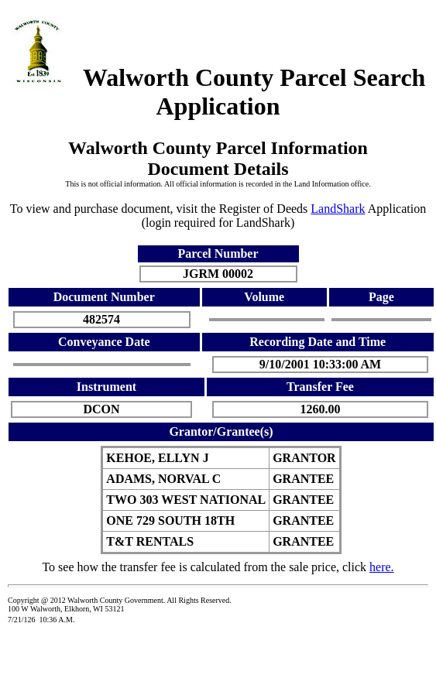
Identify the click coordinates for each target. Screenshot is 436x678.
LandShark (338, 208)
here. (381, 567)
